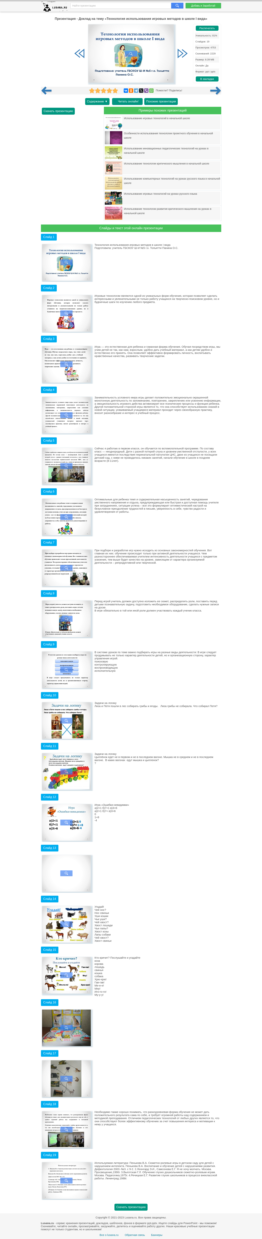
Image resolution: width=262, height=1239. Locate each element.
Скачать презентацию (58, 111)
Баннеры (156, 1234)
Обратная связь (135, 1234)
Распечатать (207, 28)
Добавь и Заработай (203, 5)
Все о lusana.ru (109, 1234)
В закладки (207, 79)
